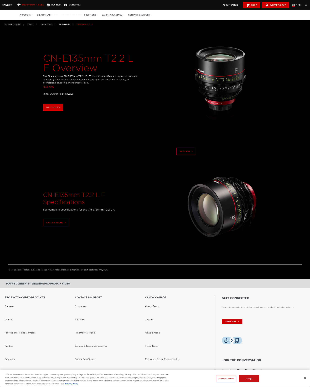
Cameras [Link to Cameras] (8, 302)
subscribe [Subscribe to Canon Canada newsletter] (232, 321)
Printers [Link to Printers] (8, 316)
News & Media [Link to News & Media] (151, 311)
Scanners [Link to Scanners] (8, 320)
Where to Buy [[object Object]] (275, 5)
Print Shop (62, 15)
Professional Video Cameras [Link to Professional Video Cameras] (16, 311)
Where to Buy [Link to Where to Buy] (11, 361)
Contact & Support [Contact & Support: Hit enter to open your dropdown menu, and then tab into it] (145, 15)
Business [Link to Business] (78, 307)
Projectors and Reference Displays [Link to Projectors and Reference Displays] (19, 325)
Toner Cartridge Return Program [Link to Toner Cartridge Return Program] (88, 325)
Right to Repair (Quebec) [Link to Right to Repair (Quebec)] (86, 329)
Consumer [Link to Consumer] (79, 302)
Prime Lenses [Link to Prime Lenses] (64, 24)
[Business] (57, 5)
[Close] (304, 378)
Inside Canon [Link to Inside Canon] (150, 316)
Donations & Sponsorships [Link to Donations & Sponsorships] (156, 325)
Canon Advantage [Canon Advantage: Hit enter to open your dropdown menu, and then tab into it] (118, 15)
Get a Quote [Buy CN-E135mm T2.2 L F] (53, 114)
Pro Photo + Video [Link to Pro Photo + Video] (13, 24)
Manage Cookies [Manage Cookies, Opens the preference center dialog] (226, 378)
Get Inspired (79, 15)
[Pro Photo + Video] (33, 5)
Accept (249, 378)
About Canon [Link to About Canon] (150, 302)
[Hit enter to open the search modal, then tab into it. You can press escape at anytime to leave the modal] (305, 5)
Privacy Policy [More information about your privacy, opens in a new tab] (71, 383)
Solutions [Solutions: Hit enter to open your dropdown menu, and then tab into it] (96, 15)
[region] (155, 378)
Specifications (56, 229)
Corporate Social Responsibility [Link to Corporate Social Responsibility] (158, 320)
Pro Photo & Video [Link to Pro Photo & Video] (82, 311)
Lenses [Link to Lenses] (30, 24)
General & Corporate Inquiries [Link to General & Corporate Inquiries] (87, 316)
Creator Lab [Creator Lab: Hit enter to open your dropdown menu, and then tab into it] (43, 15)
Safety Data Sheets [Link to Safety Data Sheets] (83, 320)
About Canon (230, 5)
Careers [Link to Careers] (148, 307)
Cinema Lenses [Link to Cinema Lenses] (46, 24)
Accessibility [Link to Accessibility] (150, 329)
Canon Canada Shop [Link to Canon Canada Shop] (13, 357)
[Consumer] (77, 5)
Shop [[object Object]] (251, 5)
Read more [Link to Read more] (48, 93)
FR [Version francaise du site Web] (299, 5)
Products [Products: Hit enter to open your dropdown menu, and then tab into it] (25, 15)
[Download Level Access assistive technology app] (232, 341)
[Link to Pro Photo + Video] (7, 5)
